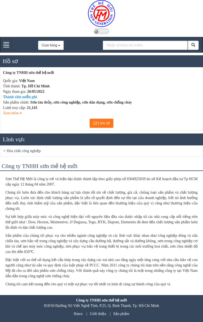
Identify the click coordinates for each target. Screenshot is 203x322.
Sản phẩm (121, 314)
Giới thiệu (98, 314)
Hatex (78, 314)
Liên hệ (101, 123)
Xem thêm (12, 113)
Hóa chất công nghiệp (24, 151)
